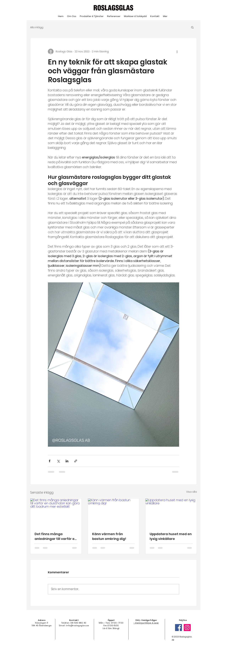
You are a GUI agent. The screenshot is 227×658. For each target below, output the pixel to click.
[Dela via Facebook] (49, 461)
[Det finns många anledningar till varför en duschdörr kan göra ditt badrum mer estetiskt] (56, 513)
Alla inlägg (36, 27)
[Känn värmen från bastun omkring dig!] (113, 513)
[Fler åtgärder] (177, 51)
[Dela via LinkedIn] (67, 461)
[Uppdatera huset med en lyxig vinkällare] (171, 513)
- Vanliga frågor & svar (146, 622)
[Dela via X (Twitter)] (58, 461)
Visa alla (191, 492)
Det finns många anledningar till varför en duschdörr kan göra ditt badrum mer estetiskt (56, 536)
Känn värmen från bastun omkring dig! (109, 536)
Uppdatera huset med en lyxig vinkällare (171, 536)
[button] (192, 27)
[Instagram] (187, 627)
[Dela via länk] (75, 461)
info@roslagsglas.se (77, 625)
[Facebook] (178, 627)
